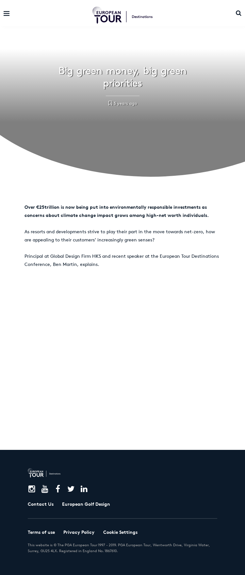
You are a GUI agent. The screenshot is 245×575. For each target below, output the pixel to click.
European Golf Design (86, 504)
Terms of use (41, 532)
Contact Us (41, 504)
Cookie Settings (120, 532)
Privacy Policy (78, 532)
